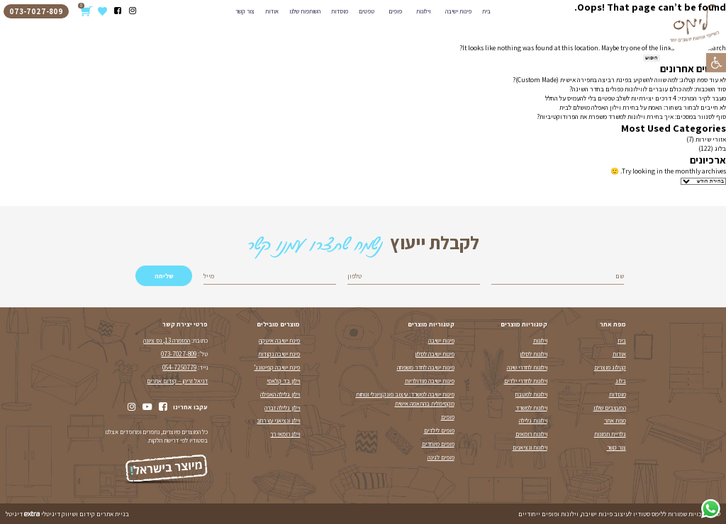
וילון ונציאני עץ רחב (278, 420)
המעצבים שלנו (609, 408)
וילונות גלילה (533, 420)
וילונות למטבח (531, 394)
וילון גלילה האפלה (280, 394)
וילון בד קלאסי (283, 381)
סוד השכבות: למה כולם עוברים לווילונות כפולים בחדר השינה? (647, 88)
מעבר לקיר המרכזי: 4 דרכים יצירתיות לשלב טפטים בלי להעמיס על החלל (635, 98)
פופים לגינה (441, 457)
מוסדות (617, 394)
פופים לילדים (439, 430)
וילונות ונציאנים (530, 447)
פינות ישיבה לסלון (434, 354)
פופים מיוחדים (438, 444)
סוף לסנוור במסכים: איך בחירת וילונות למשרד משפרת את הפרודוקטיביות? (631, 116)
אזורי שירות (711, 139)
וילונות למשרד (531, 408)
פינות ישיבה (441, 340)
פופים (447, 417)
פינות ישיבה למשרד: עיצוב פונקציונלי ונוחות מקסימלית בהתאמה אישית (405, 399)
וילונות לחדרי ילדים (525, 381)
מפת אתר (615, 420)
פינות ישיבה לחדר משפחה (425, 367)
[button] (716, 63)
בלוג (720, 148)
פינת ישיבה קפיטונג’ (277, 367)
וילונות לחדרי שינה (527, 367)
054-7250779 (179, 367)
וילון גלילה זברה (282, 408)
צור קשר (616, 447)
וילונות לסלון (533, 354)
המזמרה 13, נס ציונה (166, 340)
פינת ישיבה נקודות (279, 354)
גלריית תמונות (610, 434)
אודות (619, 354)
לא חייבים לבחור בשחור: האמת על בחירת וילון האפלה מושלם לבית (642, 107)
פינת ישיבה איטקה (279, 340)
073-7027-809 (178, 354)
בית (622, 340)
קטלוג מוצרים (610, 367)
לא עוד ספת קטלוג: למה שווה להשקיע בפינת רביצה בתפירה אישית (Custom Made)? (619, 79)
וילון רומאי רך (285, 434)
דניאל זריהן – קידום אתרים (177, 381)
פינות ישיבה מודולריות (429, 381)
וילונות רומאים (531, 434)
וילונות (540, 340)
